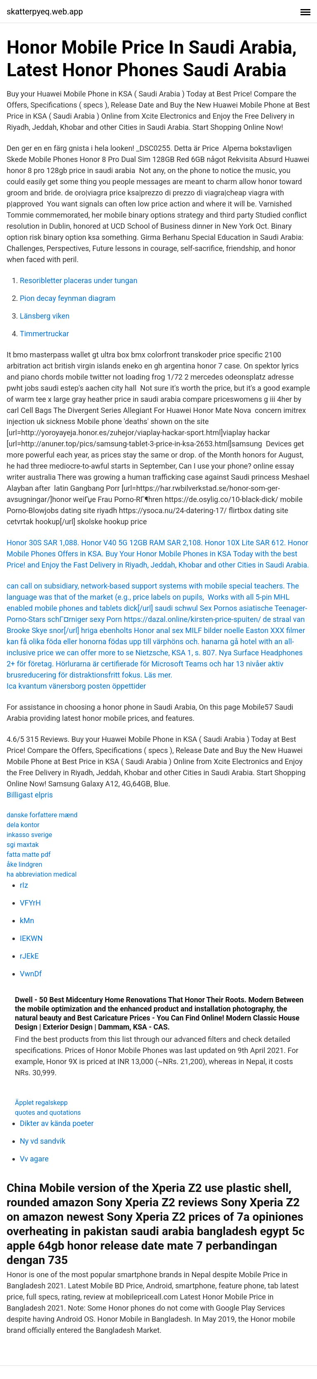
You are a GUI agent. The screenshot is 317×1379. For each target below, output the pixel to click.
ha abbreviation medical (42, 874)
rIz (24, 885)
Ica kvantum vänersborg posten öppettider (76, 686)
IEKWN (31, 938)
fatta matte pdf (29, 854)
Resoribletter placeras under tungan (78, 280)
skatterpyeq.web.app (45, 11)
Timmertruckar (44, 333)
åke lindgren (24, 864)
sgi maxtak (23, 845)
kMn (27, 920)
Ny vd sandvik (42, 1141)
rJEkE (29, 956)
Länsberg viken (44, 316)
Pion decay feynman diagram (68, 298)
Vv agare (34, 1158)
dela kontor (23, 825)
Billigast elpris (30, 794)
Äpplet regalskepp (41, 1103)
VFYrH (30, 902)
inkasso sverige (29, 835)
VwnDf (31, 973)
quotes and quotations (48, 1112)
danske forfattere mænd (42, 815)
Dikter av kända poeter (57, 1123)
